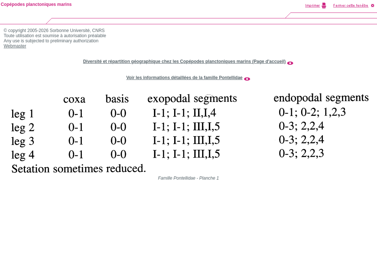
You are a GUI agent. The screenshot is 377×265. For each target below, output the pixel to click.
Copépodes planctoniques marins (36, 4)
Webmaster (15, 46)
